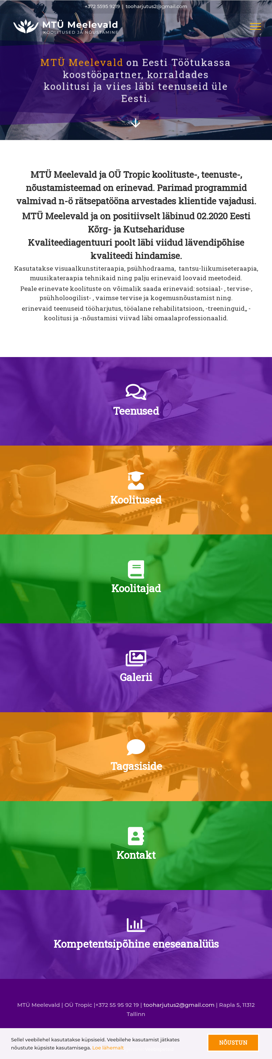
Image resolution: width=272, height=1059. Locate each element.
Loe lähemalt (108, 1048)
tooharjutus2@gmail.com (156, 6)
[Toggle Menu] (255, 26)
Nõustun (233, 1042)
